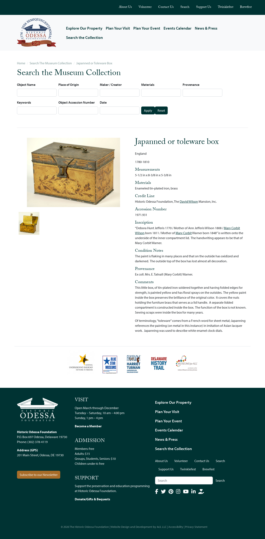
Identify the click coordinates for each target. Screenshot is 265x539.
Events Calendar (178, 28)
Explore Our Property (84, 28)
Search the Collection (84, 37)
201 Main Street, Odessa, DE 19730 (40, 455)
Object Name (26, 85)
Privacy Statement (196, 527)
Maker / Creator (111, 85)
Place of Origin (68, 85)
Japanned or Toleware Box (94, 63)
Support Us (203, 7)
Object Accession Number (76, 102)
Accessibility (175, 527)
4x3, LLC (161, 527)
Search (184, 7)
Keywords (24, 102)
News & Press (206, 28)
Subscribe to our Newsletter (39, 475)
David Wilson (189, 201)
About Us (125, 7)
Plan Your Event (146, 28)
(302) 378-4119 (37, 442)
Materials (147, 85)
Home (21, 63)
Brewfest (246, 7)
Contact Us (166, 7)
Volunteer (145, 7)
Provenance (191, 85)
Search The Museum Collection (51, 63)
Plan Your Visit (118, 28)
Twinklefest (225, 7)
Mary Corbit (184, 233)
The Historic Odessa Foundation (89, 527)
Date (103, 102)
